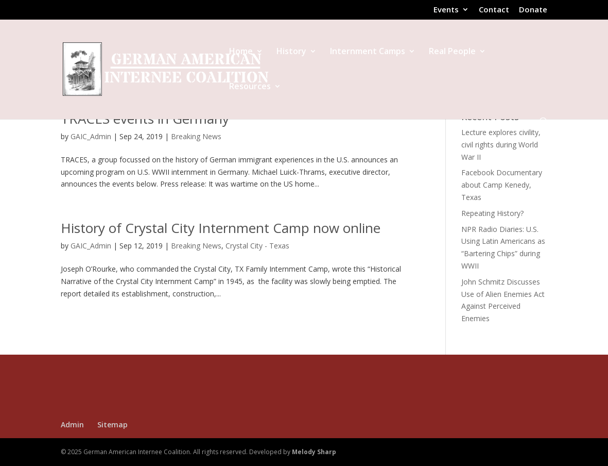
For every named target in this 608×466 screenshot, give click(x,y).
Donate (533, 10)
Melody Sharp (314, 451)
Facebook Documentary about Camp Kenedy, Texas (501, 185)
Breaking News (196, 136)
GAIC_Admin (91, 136)
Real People (452, 52)
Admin (72, 424)
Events (446, 10)
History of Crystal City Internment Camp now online (220, 228)
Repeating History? (492, 213)
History (291, 52)
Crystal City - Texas (257, 246)
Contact (494, 10)
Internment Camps (367, 52)
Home (241, 52)
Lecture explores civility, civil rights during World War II (501, 144)
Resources (250, 87)
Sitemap (112, 424)
